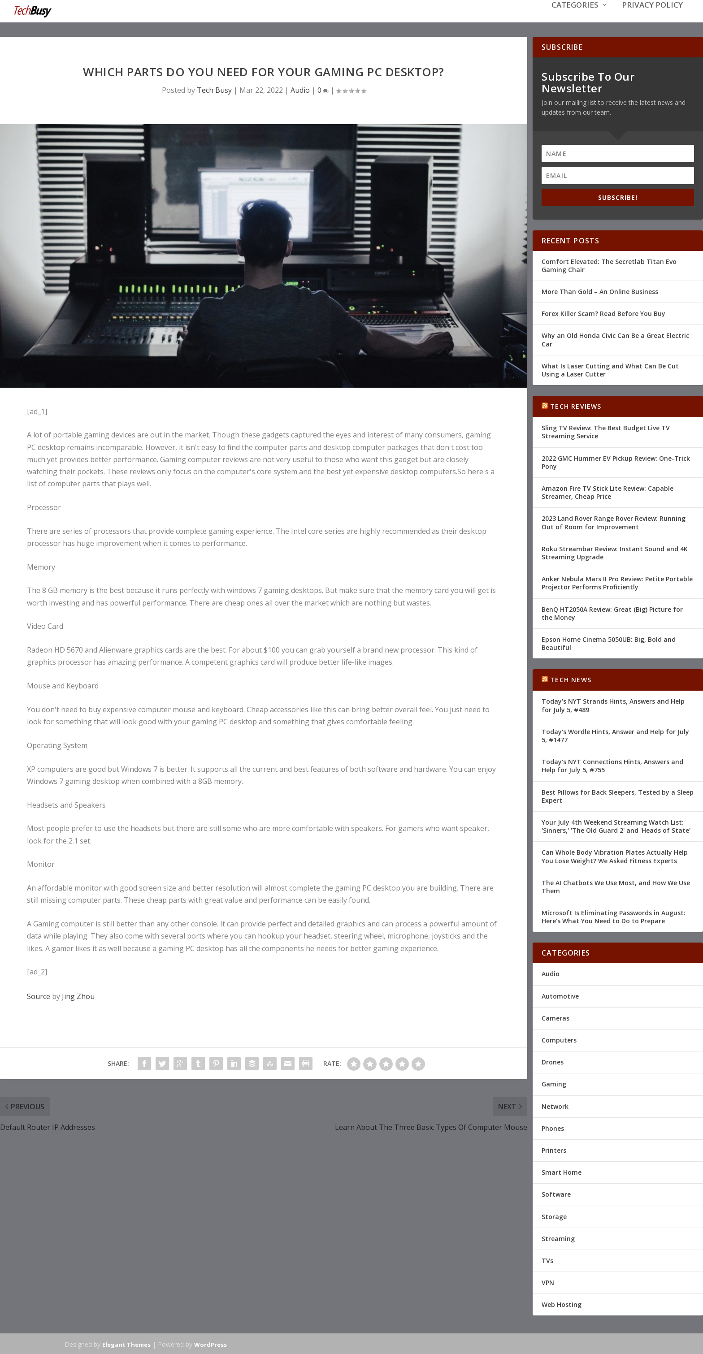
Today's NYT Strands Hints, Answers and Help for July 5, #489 (613, 704)
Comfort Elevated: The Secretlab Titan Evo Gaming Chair (609, 264)
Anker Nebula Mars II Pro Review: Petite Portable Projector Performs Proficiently (617, 582)
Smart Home (561, 1171)
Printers (554, 1149)
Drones (553, 1061)
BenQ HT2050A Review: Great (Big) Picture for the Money (612, 612)
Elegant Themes (126, 1344)
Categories (575, 18)
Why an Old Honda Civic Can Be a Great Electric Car (615, 338)
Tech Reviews (575, 405)
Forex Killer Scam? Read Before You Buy (603, 312)
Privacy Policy (652, 18)
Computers (559, 1039)
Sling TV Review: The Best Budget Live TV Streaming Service (606, 431)
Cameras (555, 1017)
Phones (553, 1127)
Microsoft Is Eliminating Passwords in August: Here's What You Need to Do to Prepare (614, 916)
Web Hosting (561, 1303)
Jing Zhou (78, 995)
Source (38, 995)
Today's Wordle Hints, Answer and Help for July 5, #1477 (615, 735)
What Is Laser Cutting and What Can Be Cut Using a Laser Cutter (610, 369)
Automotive (560, 995)
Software (556, 1193)
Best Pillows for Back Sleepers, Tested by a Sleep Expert (618, 795)
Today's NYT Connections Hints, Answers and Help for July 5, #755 (612, 765)
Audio (300, 89)
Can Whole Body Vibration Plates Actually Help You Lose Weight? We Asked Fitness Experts (615, 855)
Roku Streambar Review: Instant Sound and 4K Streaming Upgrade (615, 552)
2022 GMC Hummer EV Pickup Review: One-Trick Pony (616, 461)
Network (555, 1105)
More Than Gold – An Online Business (600, 290)
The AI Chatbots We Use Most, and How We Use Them (616, 886)
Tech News (570, 679)
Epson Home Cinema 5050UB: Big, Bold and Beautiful (609, 642)
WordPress (210, 1344)
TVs (547, 1259)
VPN (548, 1281)
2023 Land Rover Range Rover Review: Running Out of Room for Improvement (614, 521)
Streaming (558, 1237)
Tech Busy (214, 89)
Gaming (554, 1083)
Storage (554, 1215)
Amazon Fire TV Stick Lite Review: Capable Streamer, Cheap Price (607, 491)
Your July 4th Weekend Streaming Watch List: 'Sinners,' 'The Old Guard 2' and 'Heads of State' (616, 825)
